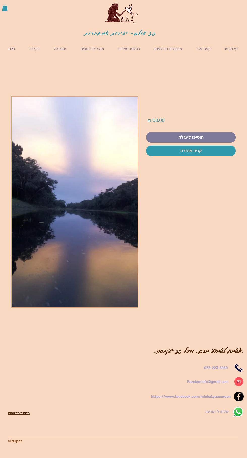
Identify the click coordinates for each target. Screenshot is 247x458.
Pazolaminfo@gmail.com (208, 381)
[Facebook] (239, 396)
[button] (5, 8)
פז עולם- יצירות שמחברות (120, 33)
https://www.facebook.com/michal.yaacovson (191, 396)
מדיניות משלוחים (19, 413)
